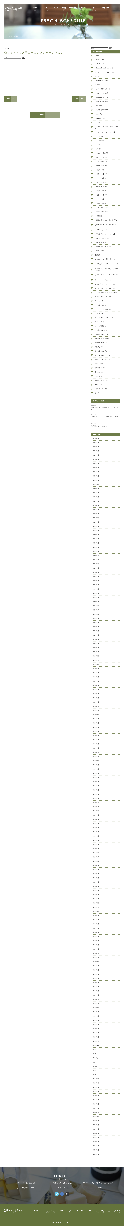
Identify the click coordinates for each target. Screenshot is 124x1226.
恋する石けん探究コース (102, 354)
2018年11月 (96, 710)
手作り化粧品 (99, 363)
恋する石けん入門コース (102, 350)
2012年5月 (96, 1019)
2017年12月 (96, 751)
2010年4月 (96, 1099)
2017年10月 (96, 760)
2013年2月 (96, 990)
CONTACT (115, 9)
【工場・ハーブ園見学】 (102, 207)
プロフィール (99, 313)
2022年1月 (96, 551)
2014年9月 (96, 915)
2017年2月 (96, 793)
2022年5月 (96, 534)
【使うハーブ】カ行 (101, 169)
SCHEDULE (88, 8)
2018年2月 (96, 743)
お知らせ (97, 254)
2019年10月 (96, 664)
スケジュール (99, 300)
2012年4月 (96, 1024)
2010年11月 (96, 1078)
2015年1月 (96, 898)
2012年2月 (96, 1032)
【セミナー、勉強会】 (102, 152)
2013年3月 (96, 986)
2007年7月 (96, 1153)
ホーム (8, 36)
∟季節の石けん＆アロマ (102, 96)
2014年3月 (96, 940)
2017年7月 (96, 772)
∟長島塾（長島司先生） (102, 109)
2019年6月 (96, 680)
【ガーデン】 (99, 148)
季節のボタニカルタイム (102, 342)
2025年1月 (96, 467)
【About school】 (100, 63)
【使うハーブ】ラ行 (101, 194)
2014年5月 (96, 931)
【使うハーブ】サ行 (101, 173)
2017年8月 (96, 768)
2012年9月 (96, 1011)
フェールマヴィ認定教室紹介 (104, 308)
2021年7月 (96, 576)
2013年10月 (96, 961)
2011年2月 (96, 1070)
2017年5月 (96, 781)
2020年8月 (96, 622)
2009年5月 (96, 1128)
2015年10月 (96, 860)
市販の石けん (99, 346)
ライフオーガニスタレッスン (104, 317)
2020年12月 (96, 605)
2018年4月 (96, 735)
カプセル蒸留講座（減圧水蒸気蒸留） (106, 292)
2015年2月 (96, 894)
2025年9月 (96, 437)
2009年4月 (96, 1132)
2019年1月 (96, 701)
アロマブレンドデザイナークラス (105, 283)
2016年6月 (96, 827)
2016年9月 (96, 814)
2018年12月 (96, 705)
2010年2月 (96, 1107)
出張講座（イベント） (102, 329)
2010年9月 (96, 1086)
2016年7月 (96, 823)
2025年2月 (96, 463)
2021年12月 (96, 555)
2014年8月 (96, 919)
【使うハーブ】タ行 (101, 177)
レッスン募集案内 (100, 325)
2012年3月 (96, 1028)
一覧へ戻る (44, 114)
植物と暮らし (99, 375)
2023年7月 (96, 492)
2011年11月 (96, 1040)
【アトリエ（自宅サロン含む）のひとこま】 (106, 126)
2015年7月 (96, 873)
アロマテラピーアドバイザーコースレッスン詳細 (106, 263)
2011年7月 (96, 1053)
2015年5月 (96, 881)
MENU (61, 9)
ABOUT (37, 9)
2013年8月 (96, 969)
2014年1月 (96, 948)
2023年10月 (96, 484)
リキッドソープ (100, 321)
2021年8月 (96, 571)
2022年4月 (96, 538)
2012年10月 (96, 1007)
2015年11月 (96, 856)
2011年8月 (96, 1049)
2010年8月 (96, 1091)
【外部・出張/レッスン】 (102, 88)
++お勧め (98, 84)
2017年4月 (96, 785)
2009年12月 (96, 1111)
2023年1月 (96, 513)
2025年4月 (96, 454)
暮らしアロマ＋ (100, 371)
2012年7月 (96, 1015)
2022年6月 (96, 530)
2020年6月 (96, 630)
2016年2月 (96, 844)
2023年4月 (96, 500)
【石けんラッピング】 (102, 242)
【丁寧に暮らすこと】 (102, 161)
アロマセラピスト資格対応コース (105, 258)
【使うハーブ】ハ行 (101, 182)
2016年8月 (96, 818)
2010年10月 (96, 1082)
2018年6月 (96, 726)
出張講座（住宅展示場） (102, 338)
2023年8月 (96, 488)
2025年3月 (96, 458)
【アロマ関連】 (100, 140)
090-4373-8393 (62, 1188)
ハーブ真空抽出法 (100, 304)
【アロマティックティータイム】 (105, 131)
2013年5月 (96, 978)
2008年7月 (96, 1145)
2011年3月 (96, 1065)
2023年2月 (96, 509)
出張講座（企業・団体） (102, 334)
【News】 (98, 55)
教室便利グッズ (100, 367)
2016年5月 (96, 831)
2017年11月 (96, 756)
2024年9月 (96, 471)
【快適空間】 (99, 215)
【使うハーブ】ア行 (101, 165)
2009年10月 (96, 1116)
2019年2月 (96, 697)
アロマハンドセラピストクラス (104, 279)
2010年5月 (96, 1095)
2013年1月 (96, 994)
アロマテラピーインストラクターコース (106, 274)
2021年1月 (96, 601)
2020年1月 (96, 651)
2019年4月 (96, 689)
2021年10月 (96, 563)
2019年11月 (96, 659)
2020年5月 (96, 634)
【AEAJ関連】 (99, 113)
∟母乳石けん (99, 105)
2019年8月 (96, 672)
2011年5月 (96, 1061)
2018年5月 (96, 731)
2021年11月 (96, 559)
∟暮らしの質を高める (102, 101)
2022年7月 (96, 525)
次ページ (79, 98)
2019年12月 (96, 655)
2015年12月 (96, 852)
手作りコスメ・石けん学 (102, 359)
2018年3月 (96, 739)
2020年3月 (96, 643)
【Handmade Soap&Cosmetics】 (104, 67)
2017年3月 (96, 789)
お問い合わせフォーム (25, 1188)
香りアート (98, 392)
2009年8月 (96, 1120)
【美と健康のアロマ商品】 (103, 246)
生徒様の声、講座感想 (102, 380)
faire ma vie (98, 1188)
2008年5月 (96, 1149)
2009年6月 (96, 1124)
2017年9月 (96, 764)
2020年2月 (96, 647)
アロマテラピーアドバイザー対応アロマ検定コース (106, 269)
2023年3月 (96, 504)
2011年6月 (96, 1057)
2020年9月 (96, 618)
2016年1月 (96, 848)
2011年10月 (96, 1045)
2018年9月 (96, 718)
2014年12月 (96, 902)
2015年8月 (96, 869)
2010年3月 (96, 1103)
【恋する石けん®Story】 (102, 229)
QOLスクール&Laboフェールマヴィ (14, 8)
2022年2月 (96, 546)
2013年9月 (96, 965)
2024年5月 (96, 479)
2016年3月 (96, 839)
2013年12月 (96, 952)
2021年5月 (96, 584)
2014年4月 (96, 936)
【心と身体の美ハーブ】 (102, 211)
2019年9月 (96, 668)
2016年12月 (96, 802)
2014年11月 (96, 906)
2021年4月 (96, 588)
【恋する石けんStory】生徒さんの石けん (106, 224)
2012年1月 (96, 1036)
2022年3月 (96, 542)
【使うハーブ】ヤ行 (101, 190)
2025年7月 (96, 446)
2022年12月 (96, 517)
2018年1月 (96, 747)
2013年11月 (96, 957)
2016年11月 (96, 806)
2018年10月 (96, 714)
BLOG (102, 9)
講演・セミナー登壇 (101, 388)
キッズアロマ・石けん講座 (103, 296)
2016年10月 (96, 810)
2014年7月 (96, 923)
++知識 (97, 76)
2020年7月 (96, 626)
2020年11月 (96, 609)
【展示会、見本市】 (101, 202)
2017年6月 (96, 777)
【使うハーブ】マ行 (101, 186)
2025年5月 (96, 450)
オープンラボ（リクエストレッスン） (106, 287)
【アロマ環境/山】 (100, 135)
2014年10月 (96, 911)
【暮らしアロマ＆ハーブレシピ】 (105, 233)
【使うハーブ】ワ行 (101, 198)
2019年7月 (96, 676)
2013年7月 (96, 973)
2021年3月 (96, 592)
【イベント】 (99, 144)
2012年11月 (96, 1003)
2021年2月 (96, 597)
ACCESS (79, 8)
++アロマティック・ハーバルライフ (106, 71)
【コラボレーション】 (102, 92)
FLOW (50, 9)
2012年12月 (96, 998)
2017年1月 (96, 798)
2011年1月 (96, 1074)
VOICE (70, 9)
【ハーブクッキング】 (102, 156)
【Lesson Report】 (100, 59)
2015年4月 (96, 885)
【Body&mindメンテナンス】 (104, 80)
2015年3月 (96, 890)
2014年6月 (96, 927)
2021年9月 (96, 567)
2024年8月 (96, 475)
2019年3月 (96, 693)
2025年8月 (96, 442)
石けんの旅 (98, 384)
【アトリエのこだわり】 (102, 122)
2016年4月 (96, 835)
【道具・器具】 (100, 250)
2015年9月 (96, 864)
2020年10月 (96, 613)
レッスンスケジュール (18, 36)
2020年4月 (96, 638)
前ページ (10, 98)
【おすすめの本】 (100, 117)
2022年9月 (96, 521)
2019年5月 (96, 684)
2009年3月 (96, 1137)
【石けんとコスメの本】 (102, 237)
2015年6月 (96, 877)
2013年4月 (96, 982)
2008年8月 (96, 1141)
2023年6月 (96, 496)
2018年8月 (96, 722)
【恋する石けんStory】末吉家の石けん (106, 219)
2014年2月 (96, 944)
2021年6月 (96, 580)
